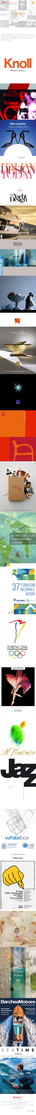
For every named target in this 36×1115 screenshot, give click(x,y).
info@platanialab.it (21, 1103)
